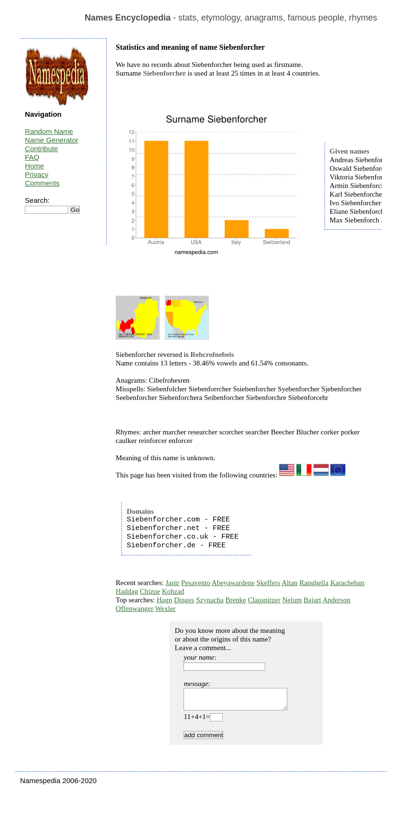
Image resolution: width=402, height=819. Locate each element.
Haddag (127, 591)
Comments (42, 183)
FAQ (32, 157)
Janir (172, 583)
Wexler (165, 608)
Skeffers (269, 583)
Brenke (235, 600)
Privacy (36, 174)
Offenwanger (134, 608)
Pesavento (195, 583)
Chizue (150, 591)
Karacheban (347, 583)
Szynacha (209, 600)
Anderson (336, 600)
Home (34, 166)
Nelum (292, 600)
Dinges (184, 600)
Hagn (165, 600)
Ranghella (313, 583)
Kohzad (173, 591)
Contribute (41, 148)
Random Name (49, 131)
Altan (289, 583)
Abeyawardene (233, 583)
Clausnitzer (264, 600)
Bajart (312, 600)
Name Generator (51, 140)
